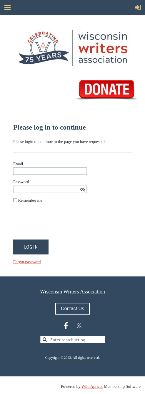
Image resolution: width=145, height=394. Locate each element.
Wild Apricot (92, 386)
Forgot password (27, 262)
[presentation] (58, 223)
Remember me (30, 200)
